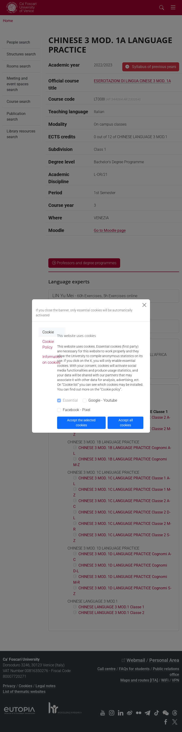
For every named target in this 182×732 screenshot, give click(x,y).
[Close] (144, 305)
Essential (70, 400)
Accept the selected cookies (81, 422)
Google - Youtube (102, 400)
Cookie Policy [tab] (48, 344)
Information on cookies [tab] (52, 360)
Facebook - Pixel (76, 410)
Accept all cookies (125, 422)
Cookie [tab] (48, 332)
